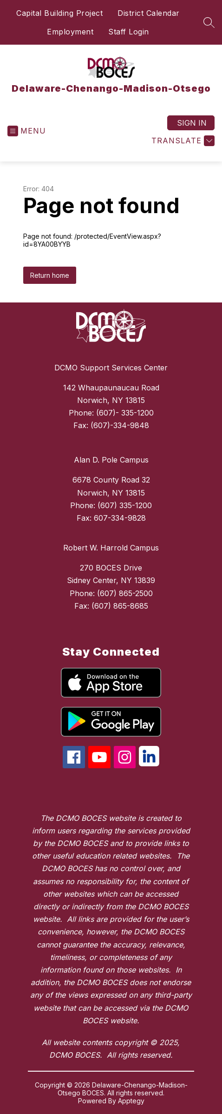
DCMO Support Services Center (111, 367)
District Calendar (149, 13)
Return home (49, 275)
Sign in (192, 123)
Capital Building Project (59, 13)
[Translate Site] (182, 141)
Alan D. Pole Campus (111, 459)
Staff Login (128, 31)
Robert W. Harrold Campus (111, 547)
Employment (70, 31)
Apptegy (131, 1101)
